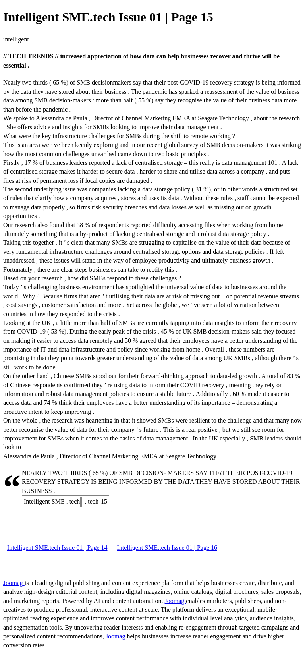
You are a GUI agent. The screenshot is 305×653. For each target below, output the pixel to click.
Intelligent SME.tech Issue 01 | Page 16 (167, 547)
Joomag (14, 583)
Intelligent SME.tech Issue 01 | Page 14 (57, 547)
